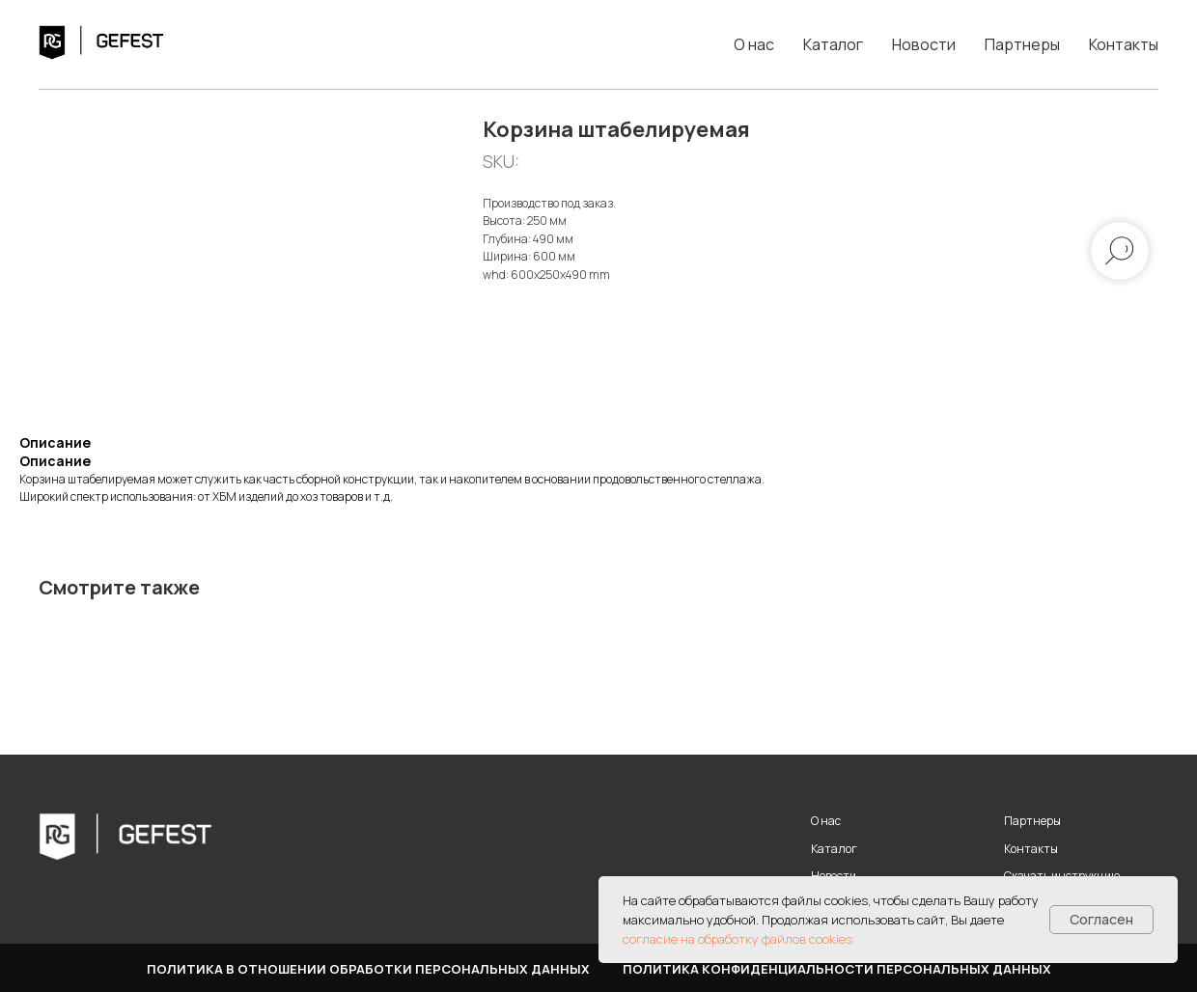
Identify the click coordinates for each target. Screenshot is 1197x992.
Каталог (833, 44)
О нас (754, 44)
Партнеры (1022, 44)
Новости (924, 44)
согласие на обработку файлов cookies (737, 939)
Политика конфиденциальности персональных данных (837, 969)
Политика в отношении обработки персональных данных (368, 969)
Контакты (1123, 44)
